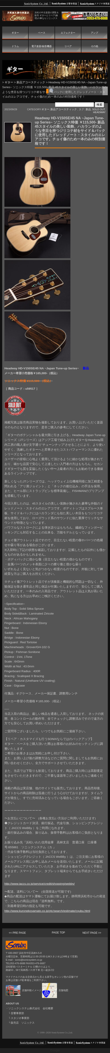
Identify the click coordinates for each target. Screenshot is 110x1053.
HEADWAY (99, 112)
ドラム (15, 46)
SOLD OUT (98, 109)
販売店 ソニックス (23, 1022)
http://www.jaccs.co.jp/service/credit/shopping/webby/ (39, 883)
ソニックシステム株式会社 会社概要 (30, 1008)
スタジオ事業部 (20, 1018)
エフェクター (68, 32)
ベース (41, 32)
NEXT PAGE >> (91, 932)
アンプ (94, 32)
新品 (88, 109)
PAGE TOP (58, 932)
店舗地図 (55, 990)
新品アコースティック (30, 82)
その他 (94, 46)
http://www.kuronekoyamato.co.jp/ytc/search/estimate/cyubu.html (47, 911)
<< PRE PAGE (17, 932)
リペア (68, 46)
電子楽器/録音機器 (41, 46)
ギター (15, 32)
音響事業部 (17, 1013)
